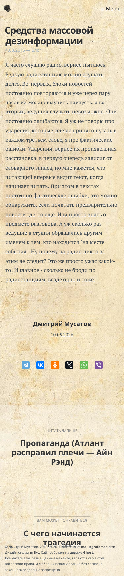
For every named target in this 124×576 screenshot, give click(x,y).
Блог (36, 50)
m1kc (34, 552)
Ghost (88, 552)
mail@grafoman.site (98, 546)
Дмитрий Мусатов (62, 324)
